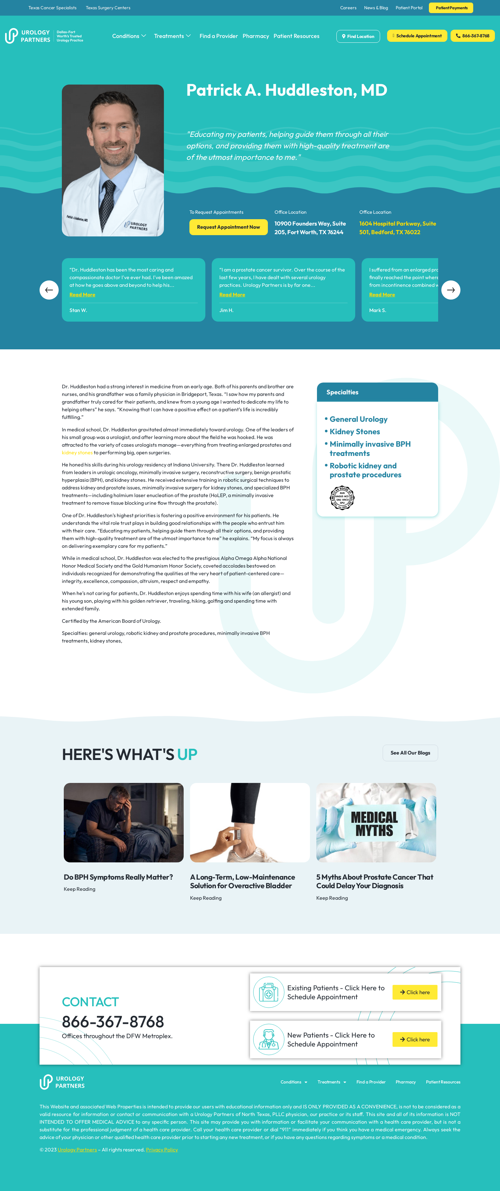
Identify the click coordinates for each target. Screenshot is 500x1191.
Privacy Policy (162, 1149)
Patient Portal (409, 8)
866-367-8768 (113, 1021)
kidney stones (77, 452)
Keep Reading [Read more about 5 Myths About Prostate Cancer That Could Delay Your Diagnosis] (332, 898)
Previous (49, 290)
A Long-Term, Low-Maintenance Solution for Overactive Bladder (242, 881)
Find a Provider (219, 36)
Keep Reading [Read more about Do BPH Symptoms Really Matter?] (79, 889)
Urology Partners (77, 1149)
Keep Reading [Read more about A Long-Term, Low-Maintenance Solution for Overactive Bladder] (206, 898)
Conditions (129, 36)
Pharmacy (256, 36)
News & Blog (376, 8)
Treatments (172, 36)
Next (450, 290)
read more (82, 294)
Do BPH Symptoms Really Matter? (118, 877)
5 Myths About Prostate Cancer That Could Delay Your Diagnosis (374, 881)
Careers (348, 8)
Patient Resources (297, 36)
